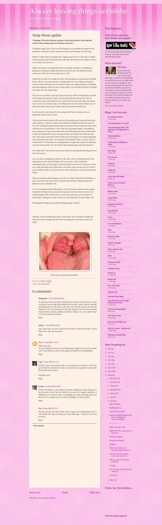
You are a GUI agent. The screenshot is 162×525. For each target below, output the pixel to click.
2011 (110, 368)
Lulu (40, 362)
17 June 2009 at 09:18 (56, 298)
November (114, 382)
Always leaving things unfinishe (78, 11)
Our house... (113, 475)
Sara (40, 342)
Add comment (38, 426)
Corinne (123, 67)
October (113, 386)
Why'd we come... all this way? (119, 328)
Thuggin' (112, 444)
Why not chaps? (115, 404)
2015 (110, 353)
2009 (110, 375)
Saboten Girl (112, 292)
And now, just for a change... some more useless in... (119, 455)
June (112, 401)
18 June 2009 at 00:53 (53, 386)
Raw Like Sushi (113, 286)
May (112, 480)
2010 (110, 371)
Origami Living (113, 268)
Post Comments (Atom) (47, 498)
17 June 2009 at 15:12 (50, 342)
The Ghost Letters (114, 316)
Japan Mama (113, 198)
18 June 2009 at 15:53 (50, 408)
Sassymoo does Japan (116, 296)
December (113, 378)
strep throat (45, 284)
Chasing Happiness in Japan (118, 123)
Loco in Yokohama (115, 224)
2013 (110, 360)
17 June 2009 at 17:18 (50, 362)
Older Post (95, 492)
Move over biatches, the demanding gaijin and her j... (120, 449)
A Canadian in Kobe (115, 117)
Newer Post (34, 492)
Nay (40, 408)
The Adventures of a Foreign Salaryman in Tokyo (118, 302)
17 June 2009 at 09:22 (52, 325)
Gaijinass (111, 164)
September (114, 390)
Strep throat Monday (116, 440)
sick (39, 284)
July (111, 397)
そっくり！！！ (115, 423)
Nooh (110, 256)
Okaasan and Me (114, 262)
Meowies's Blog (113, 236)
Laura (110, 217)
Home (65, 492)
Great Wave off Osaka (116, 176)
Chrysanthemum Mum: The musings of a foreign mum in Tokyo (118, 130)
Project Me (112, 279)
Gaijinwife (112, 170)
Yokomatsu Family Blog (117, 335)
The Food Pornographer (117, 309)
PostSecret (112, 273)
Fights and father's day (117, 427)
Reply (40, 318)
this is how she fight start (117, 322)
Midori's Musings (114, 243)
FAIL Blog (111, 151)
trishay (41, 325)
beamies (41, 386)
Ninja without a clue (115, 249)
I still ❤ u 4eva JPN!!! (117, 412)
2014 (110, 356)
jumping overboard (115, 204)
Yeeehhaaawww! (115, 408)
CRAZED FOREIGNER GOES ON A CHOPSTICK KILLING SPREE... (120, 417)
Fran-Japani (112, 157)
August (112, 393)
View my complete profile (114, 106)
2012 (110, 364)
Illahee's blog (113, 191)
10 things (112, 466)
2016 (110, 349)
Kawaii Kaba (113, 211)
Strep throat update (116, 437)
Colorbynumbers (114, 136)
